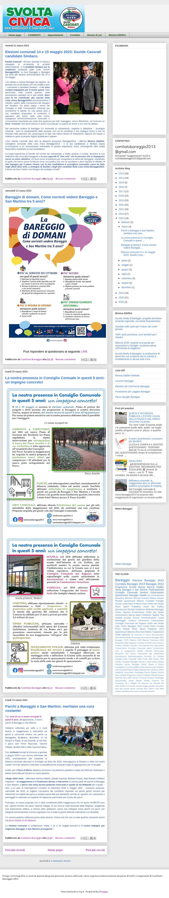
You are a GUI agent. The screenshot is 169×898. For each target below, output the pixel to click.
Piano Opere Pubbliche (128, 607)
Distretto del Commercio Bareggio (132, 386)
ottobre (125, 283)
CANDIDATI (34, 35)
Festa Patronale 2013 (132, 659)
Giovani (136, 598)
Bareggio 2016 (158, 637)
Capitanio (132, 643)
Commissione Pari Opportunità (151, 646)
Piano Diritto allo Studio (153, 604)
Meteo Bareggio (123, 564)
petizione (126, 635)
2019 (122, 200)
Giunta (155, 662)
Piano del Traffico (154, 607)
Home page (15, 35)
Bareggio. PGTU (122, 640)
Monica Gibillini (117, 35)
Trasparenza (158, 632)
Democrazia (159, 651)
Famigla (118, 659)
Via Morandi (155, 683)
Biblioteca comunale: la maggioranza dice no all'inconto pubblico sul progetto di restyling (145, 483)
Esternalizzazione (135, 656)
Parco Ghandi (122, 629)
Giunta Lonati (121, 604)
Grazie (151, 664)
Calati (125, 643)
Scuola (132, 587)
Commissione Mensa (125, 615)
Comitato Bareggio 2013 (130, 584)
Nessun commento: (66, 178)
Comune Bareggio (124, 381)
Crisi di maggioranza (125, 651)
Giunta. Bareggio (131, 664)
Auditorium (140, 609)
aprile (124, 260)
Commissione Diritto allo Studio (148, 612)
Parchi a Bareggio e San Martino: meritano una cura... (138, 232)
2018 (122, 195)
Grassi (144, 664)
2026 (122, 302)
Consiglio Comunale (126, 592)
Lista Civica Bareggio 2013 (128, 626)
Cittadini (126, 646)
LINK (84, 351)
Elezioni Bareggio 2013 (148, 580)
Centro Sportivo (123, 612)
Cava (154, 643)
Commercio (143, 620)
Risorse (161, 675)
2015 (122, 182)
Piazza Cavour (157, 598)
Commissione (157, 620)
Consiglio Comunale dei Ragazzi (130, 623)
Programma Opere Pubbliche (139, 675)
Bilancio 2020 (136, 640)
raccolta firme (142, 689)
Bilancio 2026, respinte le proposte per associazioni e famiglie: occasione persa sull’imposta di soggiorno (135, 345)
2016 (122, 187)
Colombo (133, 646)
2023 (122, 218)
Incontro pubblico (133, 667)
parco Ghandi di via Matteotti (22, 820)
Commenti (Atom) (60, 860)
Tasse (118, 589)
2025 (122, 297)
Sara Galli (127, 678)
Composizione (121, 648)
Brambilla (119, 643)
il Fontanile (130, 686)
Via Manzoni (143, 683)
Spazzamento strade (124, 681)
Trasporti (155, 681)
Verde (118, 635)
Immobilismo (120, 667)
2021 (122, 209)
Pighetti (154, 672)
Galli (162, 659)
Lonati (146, 626)
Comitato (75, 35)
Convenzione (158, 648)
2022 (122, 213)
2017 (122, 191)
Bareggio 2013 (155, 584)
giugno (125, 269)
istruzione (160, 686)
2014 (122, 178)
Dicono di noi (94, 35)
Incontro (145, 598)
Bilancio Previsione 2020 (153, 640)
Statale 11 (144, 595)
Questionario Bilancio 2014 (127, 632)
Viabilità (118, 618)
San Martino (146, 632)
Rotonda (118, 678)
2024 (122, 293)
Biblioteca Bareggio (155, 609)
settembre (126, 278)
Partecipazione (156, 589)
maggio (125, 265)
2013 (122, 173)
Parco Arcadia (157, 626)
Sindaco (151, 678)
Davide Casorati (144, 651)
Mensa (141, 587)
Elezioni (128, 598)
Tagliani (155, 615)
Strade (146, 681)
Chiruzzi (160, 643)
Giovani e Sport (145, 662)
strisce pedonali (140, 691)
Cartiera (132, 620)
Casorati (148, 643)
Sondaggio (159, 678)
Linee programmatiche (124, 670)
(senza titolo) (135, 461)
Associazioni (146, 637)
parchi (132, 689)
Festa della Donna (151, 659)
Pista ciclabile (120, 675)
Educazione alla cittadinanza (151, 654)
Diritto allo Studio (155, 623)
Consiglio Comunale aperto (140, 648)
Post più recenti (15, 850)
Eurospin (148, 656)
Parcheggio (139, 672)
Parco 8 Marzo (135, 604)
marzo (124, 226)
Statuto (139, 681)
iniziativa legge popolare (145, 686)
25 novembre (136, 635)
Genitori (144, 592)
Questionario (121, 609)
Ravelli (154, 675)
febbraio (125, 222)
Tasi (162, 615)
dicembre (126, 287)
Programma (121, 587)
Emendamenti (121, 656)
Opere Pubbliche (143, 615)
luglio (124, 274)
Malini (136, 670)
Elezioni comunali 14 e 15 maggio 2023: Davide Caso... (138, 253)
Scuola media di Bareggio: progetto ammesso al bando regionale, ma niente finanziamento (138, 319)
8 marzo (147, 635)
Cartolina (140, 643)
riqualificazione (127, 691)
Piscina (161, 672)
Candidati (150, 601)
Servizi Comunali (139, 678)
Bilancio (140, 601)
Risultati (131, 609)
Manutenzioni (145, 670)
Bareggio (122, 580)
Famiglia (160, 601)
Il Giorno (160, 664)
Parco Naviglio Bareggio (127, 397)
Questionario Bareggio (126, 595)
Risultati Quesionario (125, 601)
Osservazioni (157, 592)
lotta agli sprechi (122, 689)
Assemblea (135, 637)
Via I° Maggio (131, 683)
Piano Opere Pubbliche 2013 (148, 629)
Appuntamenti (55, 35)
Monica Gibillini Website (127, 375)
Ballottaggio (120, 620)
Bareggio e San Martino (135, 589)
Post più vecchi (95, 850)
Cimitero (118, 646)
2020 (122, 204)
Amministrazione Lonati (152, 618)
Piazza (147, 672)
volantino (151, 691)
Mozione (154, 670)
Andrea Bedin (125, 637)
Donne (133, 654)
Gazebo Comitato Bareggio (126, 662)
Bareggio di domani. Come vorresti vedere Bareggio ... (138, 246)
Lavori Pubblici (158, 667)
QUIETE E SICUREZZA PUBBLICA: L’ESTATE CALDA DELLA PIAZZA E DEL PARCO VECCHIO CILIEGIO (144, 417)
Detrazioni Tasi (122, 654)
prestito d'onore (131, 618)
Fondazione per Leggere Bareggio (132, 391)
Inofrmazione (146, 667)
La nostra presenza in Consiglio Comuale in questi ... (137, 239)
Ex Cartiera (158, 656)
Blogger (103, 891)
